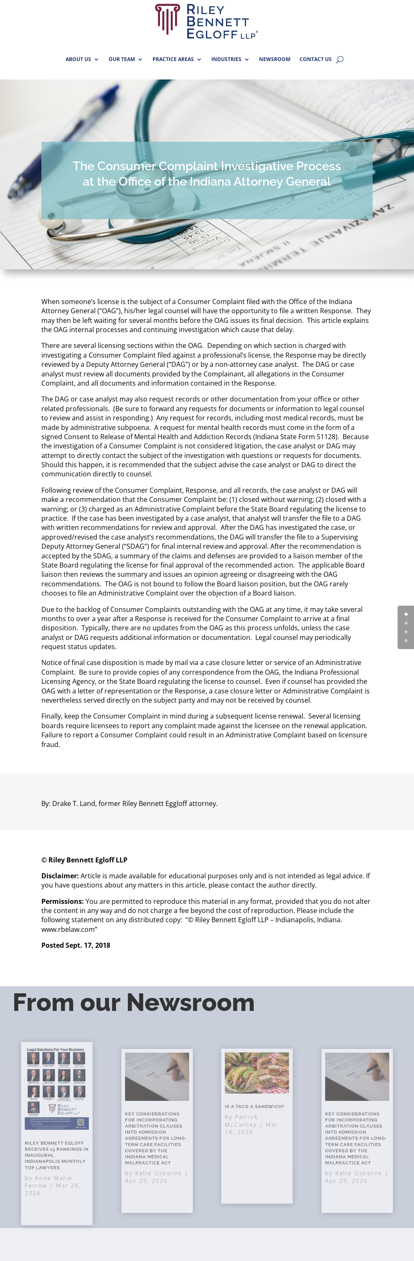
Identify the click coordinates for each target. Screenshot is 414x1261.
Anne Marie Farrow (51, 1166)
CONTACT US (316, 59)
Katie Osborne (158, 1159)
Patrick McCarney (246, 1122)
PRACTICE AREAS (173, 59)
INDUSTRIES (226, 59)
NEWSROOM (274, 59)
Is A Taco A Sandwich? (255, 1112)
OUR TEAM (122, 59)
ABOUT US (78, 59)
